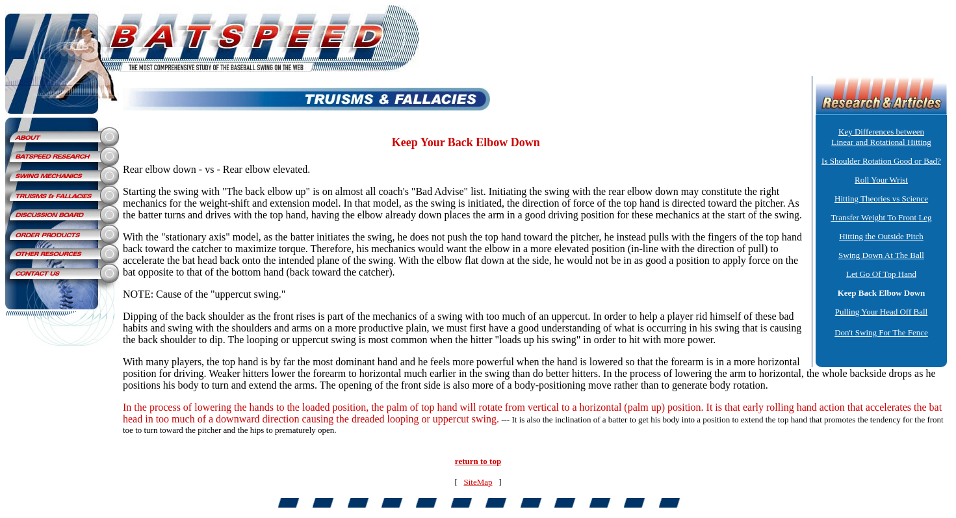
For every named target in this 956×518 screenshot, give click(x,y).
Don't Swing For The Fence (881, 332)
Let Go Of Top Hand (881, 274)
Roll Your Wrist (881, 180)
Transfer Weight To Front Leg (881, 217)
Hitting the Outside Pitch (881, 236)
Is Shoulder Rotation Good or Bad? (881, 161)
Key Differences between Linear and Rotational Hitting (881, 137)
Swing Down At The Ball (881, 255)
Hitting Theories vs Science (881, 198)
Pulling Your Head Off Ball (881, 312)
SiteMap (477, 482)
